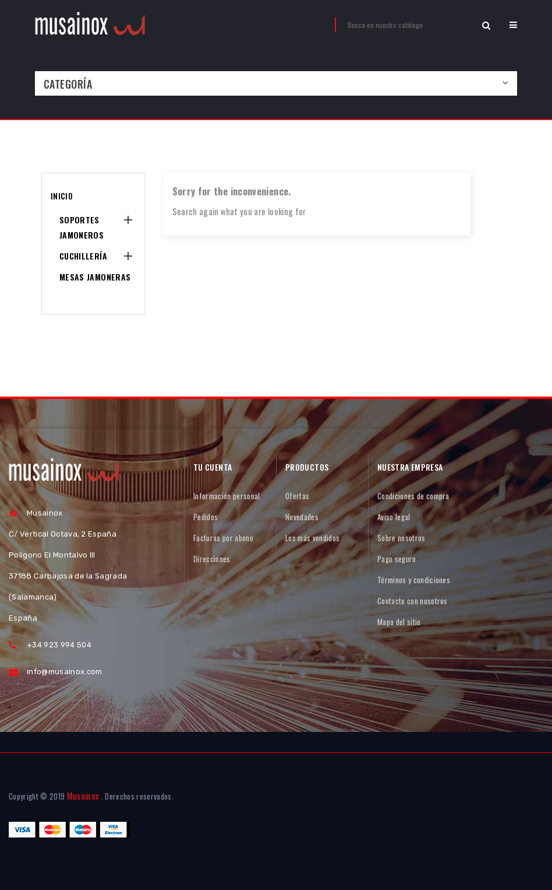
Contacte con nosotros (412, 601)
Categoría (68, 84)
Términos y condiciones (413, 580)
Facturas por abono (223, 538)
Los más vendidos (312, 538)
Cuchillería (83, 256)
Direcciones (212, 559)
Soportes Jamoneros (81, 227)
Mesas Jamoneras (94, 277)
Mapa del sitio (399, 622)
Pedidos (205, 517)
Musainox (83, 796)
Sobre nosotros (401, 538)
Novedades (302, 517)
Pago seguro (396, 559)
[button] (513, 24)
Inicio (62, 196)
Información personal (226, 496)
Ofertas (297, 496)
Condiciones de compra (413, 496)
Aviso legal (394, 517)
